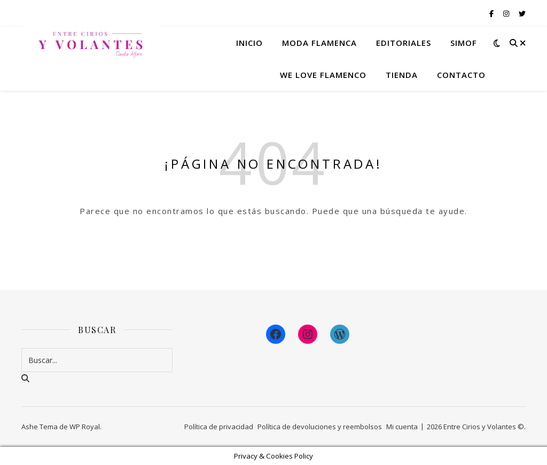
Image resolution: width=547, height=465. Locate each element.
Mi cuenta (402, 426)
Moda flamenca (319, 42)
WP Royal (84, 426)
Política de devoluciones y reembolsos (319, 426)
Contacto (461, 74)
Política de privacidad (218, 426)
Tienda (402, 74)
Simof (463, 42)
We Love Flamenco (323, 74)
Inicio (249, 42)
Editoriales (403, 42)
